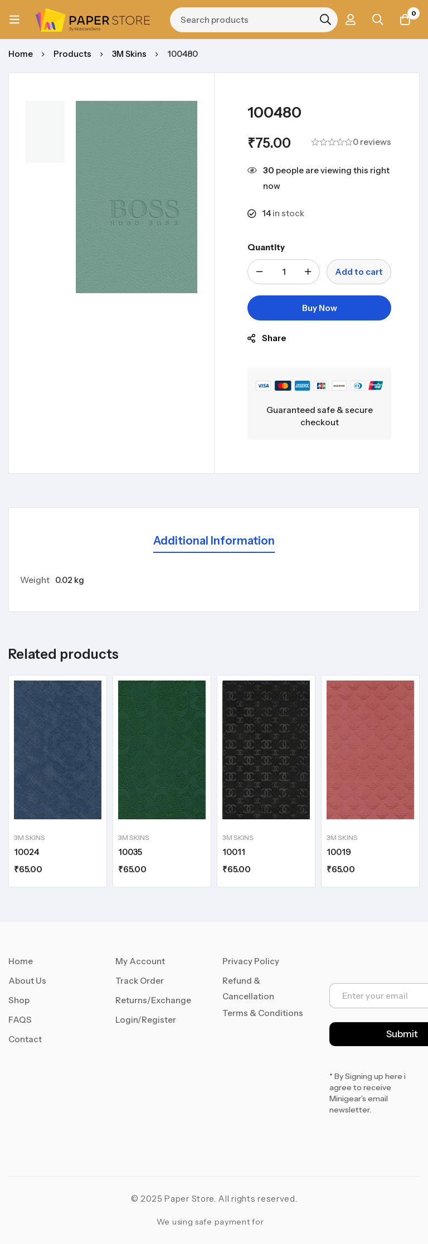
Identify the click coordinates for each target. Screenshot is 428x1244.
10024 (26, 852)
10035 (130, 852)
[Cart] (405, 19)
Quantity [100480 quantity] (266, 247)
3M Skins (130, 53)
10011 (233, 852)
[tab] (214, 541)
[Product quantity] (283, 271)
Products (72, 53)
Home (20, 53)
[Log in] (349, 19)
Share (274, 338)
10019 (339, 852)
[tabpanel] (214, 580)
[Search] (324, 19)
